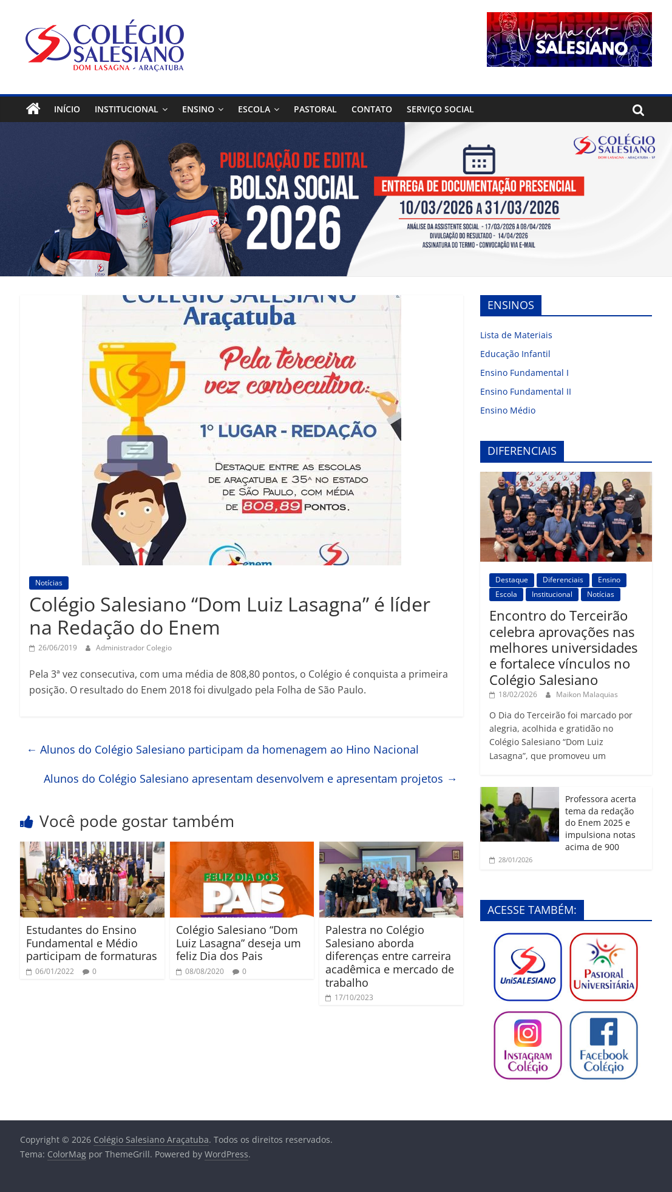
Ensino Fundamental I (524, 372)
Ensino (198, 109)
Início (67, 109)
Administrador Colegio (134, 647)
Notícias (49, 582)
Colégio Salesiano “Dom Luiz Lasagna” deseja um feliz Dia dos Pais (238, 942)
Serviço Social (440, 109)
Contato (371, 109)
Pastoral (315, 109)
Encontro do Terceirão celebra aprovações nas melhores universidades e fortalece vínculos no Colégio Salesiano (563, 647)
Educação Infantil (515, 353)
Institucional (126, 109)
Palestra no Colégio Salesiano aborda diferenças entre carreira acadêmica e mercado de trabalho (389, 955)
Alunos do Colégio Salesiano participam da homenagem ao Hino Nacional (222, 749)
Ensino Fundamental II (525, 391)
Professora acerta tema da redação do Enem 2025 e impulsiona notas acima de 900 (600, 822)
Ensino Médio (507, 410)
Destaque (511, 579)
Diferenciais (563, 579)
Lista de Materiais (516, 335)
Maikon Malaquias (587, 694)
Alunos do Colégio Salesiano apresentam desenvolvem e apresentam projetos (250, 778)
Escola (254, 109)
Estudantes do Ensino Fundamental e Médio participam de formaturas (91, 942)
